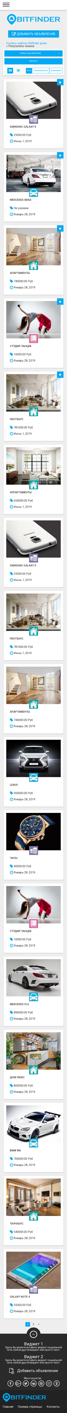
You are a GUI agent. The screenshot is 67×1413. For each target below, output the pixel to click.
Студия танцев (20, 346)
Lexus (14, 785)
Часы (14, 858)
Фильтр (33, 61)
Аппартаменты (21, 492)
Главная (8, 1406)
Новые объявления (41, 53)
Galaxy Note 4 (20, 1297)
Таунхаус (16, 1223)
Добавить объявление (33, 34)
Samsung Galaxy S (23, 126)
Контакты (53, 1406)
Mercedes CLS (19, 1004)
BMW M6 (15, 1150)
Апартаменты (20, 273)
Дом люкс (17, 1077)
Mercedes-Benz (20, 200)
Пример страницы (30, 1406)
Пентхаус (16, 419)
